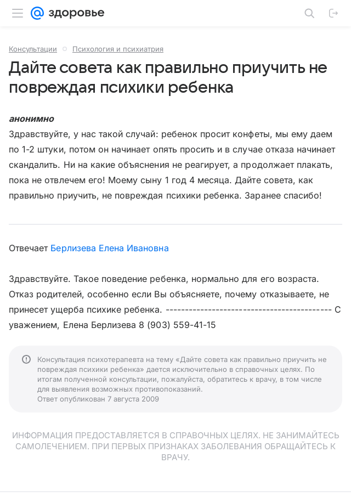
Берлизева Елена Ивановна (109, 247)
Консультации (33, 48)
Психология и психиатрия (117, 48)
